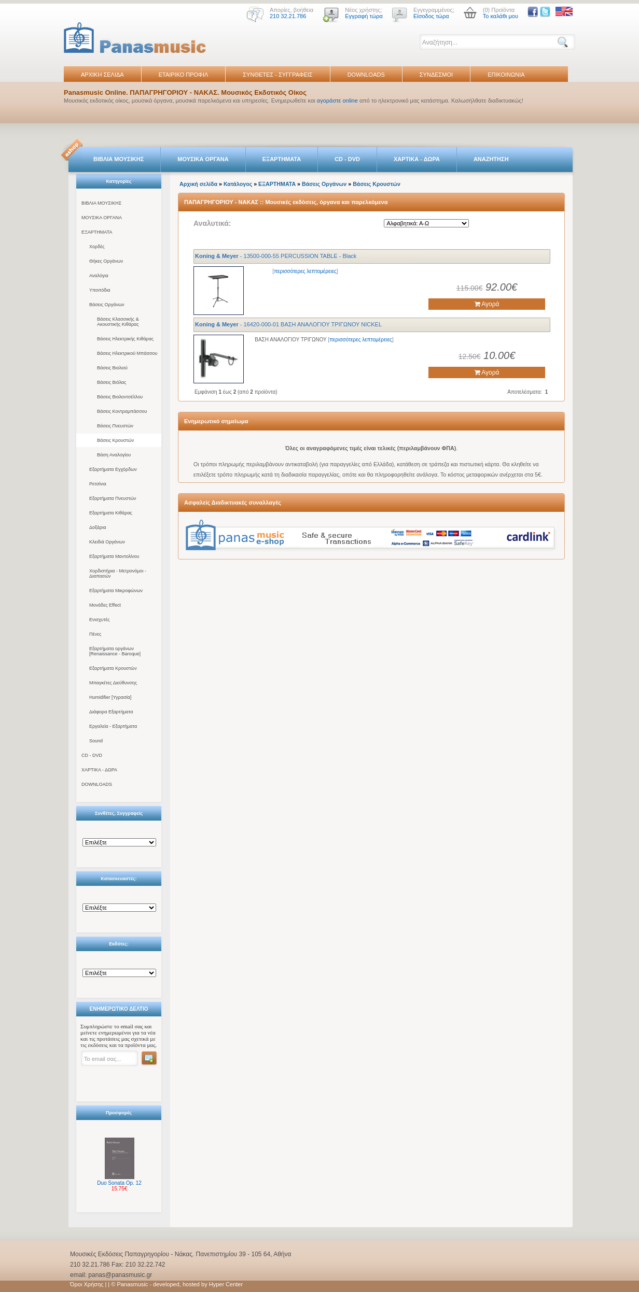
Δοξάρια (97, 527)
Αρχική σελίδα (198, 184)
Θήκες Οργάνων (106, 261)
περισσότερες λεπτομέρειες (305, 271)
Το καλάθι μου (500, 16)
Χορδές (97, 246)
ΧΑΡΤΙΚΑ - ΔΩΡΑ (417, 159)
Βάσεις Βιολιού (112, 367)
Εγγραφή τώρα (364, 16)
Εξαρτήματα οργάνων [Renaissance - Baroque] (115, 651)
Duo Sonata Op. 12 (119, 1183)
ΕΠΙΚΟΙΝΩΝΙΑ (506, 74)
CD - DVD (347, 159)
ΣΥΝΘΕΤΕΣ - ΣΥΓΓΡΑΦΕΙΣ (277, 74)
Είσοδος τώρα (431, 16)
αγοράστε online (337, 100)
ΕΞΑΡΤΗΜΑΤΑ (281, 159)
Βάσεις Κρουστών (115, 440)
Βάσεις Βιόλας (111, 382)
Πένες (95, 634)
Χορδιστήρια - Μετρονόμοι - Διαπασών (117, 573)
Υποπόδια (99, 290)
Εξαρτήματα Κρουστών (113, 668)
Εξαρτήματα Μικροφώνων (116, 590)
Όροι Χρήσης (86, 1284)
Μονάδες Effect (105, 605)
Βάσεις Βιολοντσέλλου (120, 396)
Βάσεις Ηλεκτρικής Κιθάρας (125, 338)
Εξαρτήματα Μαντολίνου (114, 556)
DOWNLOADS (366, 74)
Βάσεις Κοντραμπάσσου (122, 411)
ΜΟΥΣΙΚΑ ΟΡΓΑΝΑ (203, 159)
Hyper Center (226, 1284)
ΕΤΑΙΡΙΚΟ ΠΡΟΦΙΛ (184, 74)
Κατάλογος (238, 184)
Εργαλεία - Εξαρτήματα (113, 726)
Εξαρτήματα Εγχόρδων (113, 469)
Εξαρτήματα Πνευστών (112, 498)
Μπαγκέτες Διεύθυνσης (113, 682)
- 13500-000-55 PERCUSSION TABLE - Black (275, 256)
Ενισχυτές (99, 619)
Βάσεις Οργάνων (106, 304)
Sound (96, 740)
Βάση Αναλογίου (114, 454)
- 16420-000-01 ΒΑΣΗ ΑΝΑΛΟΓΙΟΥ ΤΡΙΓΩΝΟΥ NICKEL (288, 324)
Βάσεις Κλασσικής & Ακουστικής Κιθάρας (118, 322)
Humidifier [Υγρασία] (110, 697)
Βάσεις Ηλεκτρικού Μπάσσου (127, 353)
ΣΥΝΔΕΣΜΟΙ (436, 74)
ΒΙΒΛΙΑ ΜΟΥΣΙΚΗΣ (118, 159)
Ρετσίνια (97, 483)
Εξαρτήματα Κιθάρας (110, 512)
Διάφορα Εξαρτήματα (111, 711)
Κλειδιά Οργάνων (107, 541)
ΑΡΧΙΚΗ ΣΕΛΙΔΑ (102, 74)
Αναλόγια (98, 275)
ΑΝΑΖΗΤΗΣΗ (491, 159)
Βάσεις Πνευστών (115, 425)
